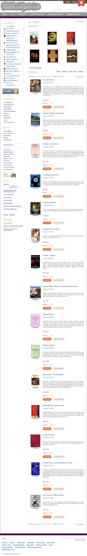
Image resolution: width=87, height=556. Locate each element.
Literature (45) (10, 54)
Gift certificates (8, 131)
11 (57, 76)
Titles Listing (30, 545)
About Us (12, 542)
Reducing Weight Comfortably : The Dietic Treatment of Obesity (60, 286)
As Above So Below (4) (11, 33)
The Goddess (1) (9, 78)
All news (6, 214)
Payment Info (21, 542)
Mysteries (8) (8, 61)
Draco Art (6, 160)
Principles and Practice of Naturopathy (53, 113)
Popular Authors (10, 66)
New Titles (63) (10, 26)
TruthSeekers (7, 118)
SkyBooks (6, 113)
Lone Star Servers (8, 169)
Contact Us (22, 14)
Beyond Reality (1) (10, 36)
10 (55, 76)
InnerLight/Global (9, 104)
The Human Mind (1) (11, 80)
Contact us (5, 542)
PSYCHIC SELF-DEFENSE (50, 144)
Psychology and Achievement (51, 175)
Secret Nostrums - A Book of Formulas (53, 495)
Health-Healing (36, 21)
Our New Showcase (37, 14)
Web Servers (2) (10, 85)
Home (4, 14)
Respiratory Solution (48, 345)
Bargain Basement (9, 145)
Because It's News (8, 158)
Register (75, 2)
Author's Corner (6, 545)
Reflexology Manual (48, 314)
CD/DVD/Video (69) (11, 40)
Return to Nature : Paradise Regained (53, 374)
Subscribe (12, 214)
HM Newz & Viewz (9, 154)
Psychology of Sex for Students (51, 229)
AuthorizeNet (30, 542)
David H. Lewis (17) (10, 43)
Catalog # (64, 71)
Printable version (78, 21)
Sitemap (6, 137)
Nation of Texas (8, 163)
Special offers (7, 135)
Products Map (7, 140)
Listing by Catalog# (41, 545)
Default (81, 71)
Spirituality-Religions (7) (12, 71)
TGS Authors (9, 28)
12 (60, 76)
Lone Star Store (8, 165)
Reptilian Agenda (8, 152)
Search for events (8, 133)
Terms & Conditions (7, 547)
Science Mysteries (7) (11, 68)
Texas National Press (9, 122)
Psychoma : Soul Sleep (49, 255)
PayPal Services (41, 542)
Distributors (7, 115)
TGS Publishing (8, 102)
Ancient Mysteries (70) (11, 31)
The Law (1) (8, 83)
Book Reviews (51, 542)
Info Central (7, 150)
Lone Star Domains (9, 167)
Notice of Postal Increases (34, 547)
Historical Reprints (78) (11, 52)
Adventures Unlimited (9, 111)
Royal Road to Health (49, 435)
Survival (7, 73)
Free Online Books (20, 547)
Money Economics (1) (11, 59)
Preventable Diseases (48, 80)
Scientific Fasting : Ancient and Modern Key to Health (57, 463)
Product (70, 71)
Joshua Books (7, 107)
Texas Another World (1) (12, 75)
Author (6, 120)
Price (75, 71)
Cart (12, 14)
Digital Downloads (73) (12, 45)
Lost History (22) (10, 57)
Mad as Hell (7, 156)
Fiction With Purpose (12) (13, 47)
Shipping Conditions (18, 545)
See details (35, 92)
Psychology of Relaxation (49, 202)
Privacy (51, 545)
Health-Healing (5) (10, 50)
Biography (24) (10, 38)
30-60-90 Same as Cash (8, 549)
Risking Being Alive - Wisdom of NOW (53, 405)
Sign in (68, 2)
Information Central (55, 14)
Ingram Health (8, 109)
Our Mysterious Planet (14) (12, 64)
